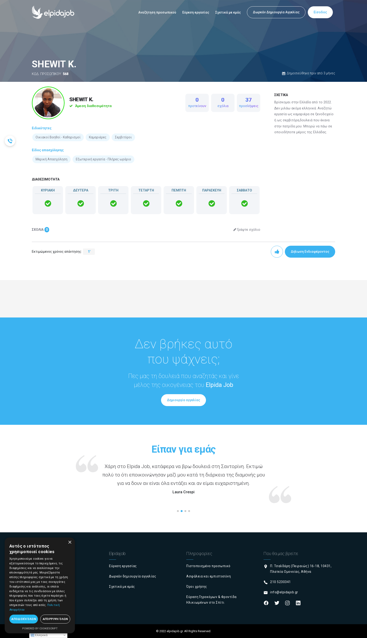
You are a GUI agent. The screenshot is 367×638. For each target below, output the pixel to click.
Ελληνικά (39, 635)
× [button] (69, 542)
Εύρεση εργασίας (195, 12)
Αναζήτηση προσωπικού (157, 12)
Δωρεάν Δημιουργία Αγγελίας (276, 12)
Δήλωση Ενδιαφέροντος (310, 251)
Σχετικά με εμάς (228, 12)
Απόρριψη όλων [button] (55, 619)
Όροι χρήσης (196, 586)
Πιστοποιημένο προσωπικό (208, 566)
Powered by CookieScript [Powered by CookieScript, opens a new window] (40, 628)
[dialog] (40, 585)
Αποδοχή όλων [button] (23, 619)
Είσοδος (320, 12)
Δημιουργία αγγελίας (183, 400)
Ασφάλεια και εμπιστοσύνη (208, 576)
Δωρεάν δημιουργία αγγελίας (132, 576)
